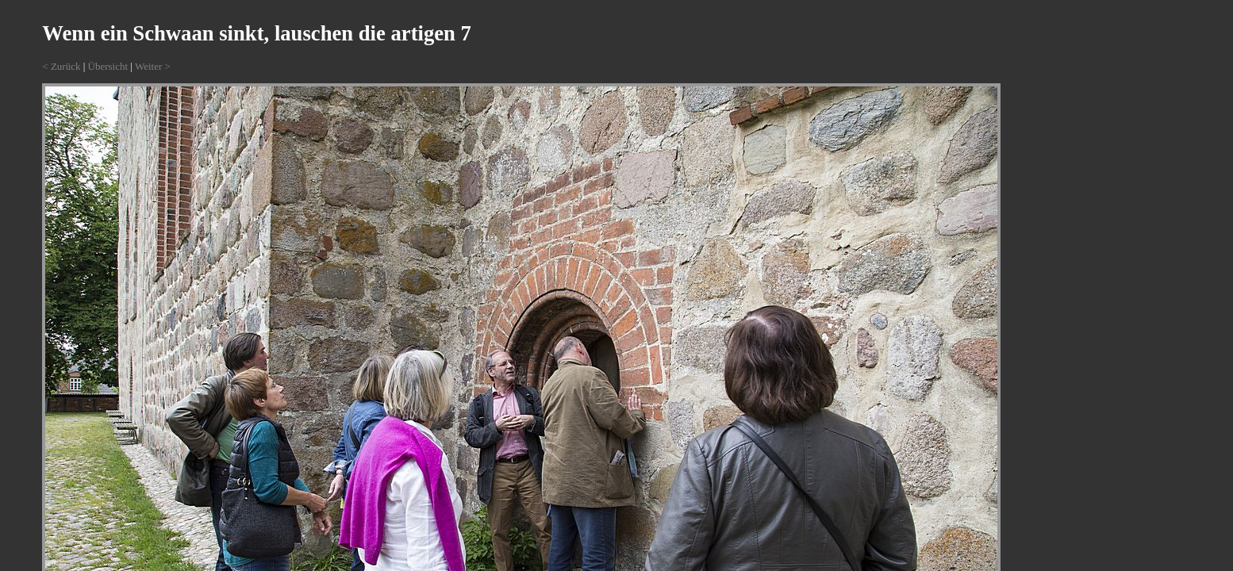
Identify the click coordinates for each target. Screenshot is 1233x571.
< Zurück (61, 66)
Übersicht (108, 66)
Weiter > (153, 66)
